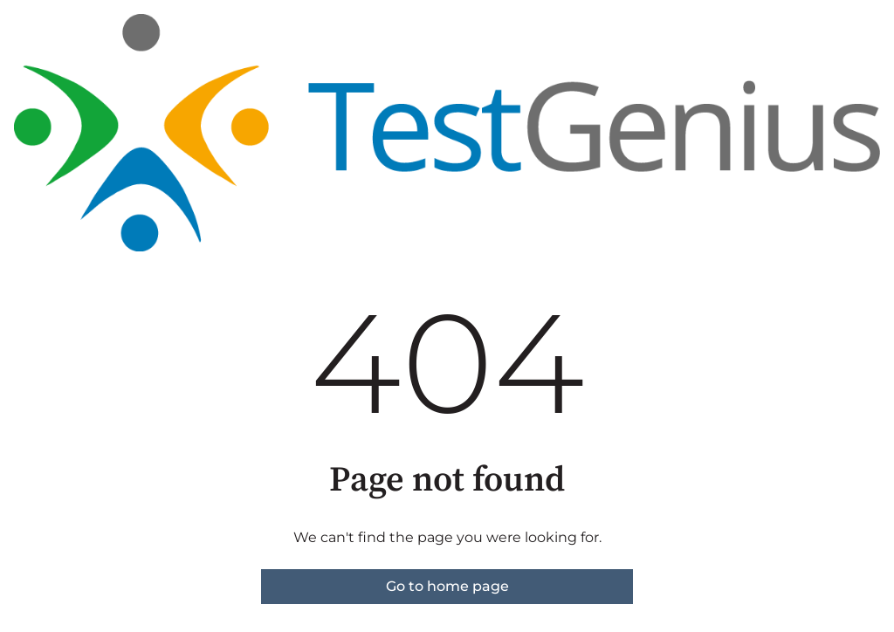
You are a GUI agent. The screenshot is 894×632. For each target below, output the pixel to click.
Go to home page (447, 586)
